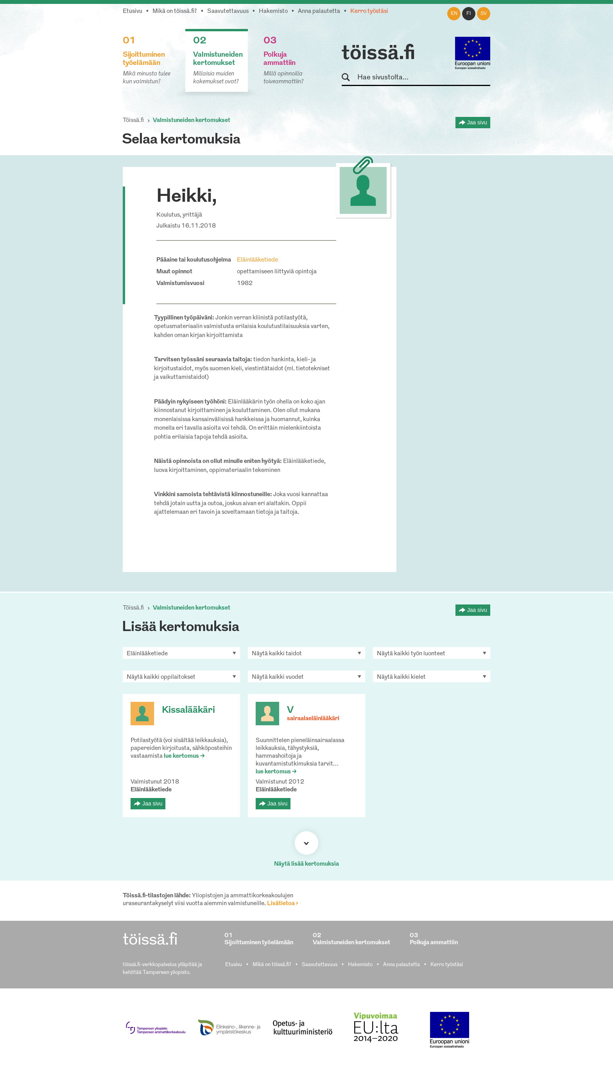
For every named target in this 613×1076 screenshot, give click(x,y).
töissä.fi (378, 54)
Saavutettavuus (228, 11)
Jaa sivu (477, 122)
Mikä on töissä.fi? (174, 11)
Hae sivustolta (349, 78)
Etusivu (132, 11)
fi (468, 13)
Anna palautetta (319, 11)
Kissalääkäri (188, 710)
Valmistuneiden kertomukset (191, 121)
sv (483, 13)
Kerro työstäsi (369, 11)
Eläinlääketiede (257, 260)
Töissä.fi (133, 121)
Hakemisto (273, 11)
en (454, 13)
